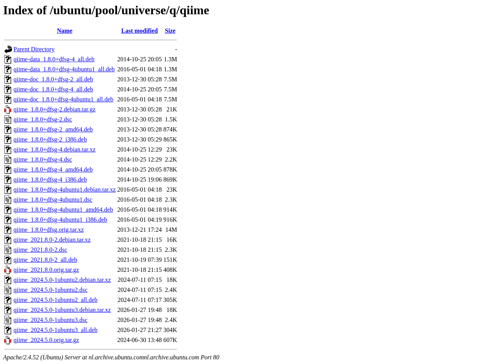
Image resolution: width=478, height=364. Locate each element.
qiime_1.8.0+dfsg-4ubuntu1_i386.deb (60, 219)
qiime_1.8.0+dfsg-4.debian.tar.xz (54, 149)
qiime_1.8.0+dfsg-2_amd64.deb (53, 129)
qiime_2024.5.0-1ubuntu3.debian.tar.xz (62, 310)
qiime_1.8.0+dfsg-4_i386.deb (50, 179)
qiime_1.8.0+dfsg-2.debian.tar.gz (54, 109)
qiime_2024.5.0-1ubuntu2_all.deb (55, 300)
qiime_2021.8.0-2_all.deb (45, 259)
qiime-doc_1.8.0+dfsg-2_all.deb (53, 79)
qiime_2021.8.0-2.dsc (40, 249)
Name (64, 30)
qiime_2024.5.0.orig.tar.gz (46, 340)
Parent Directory (34, 49)
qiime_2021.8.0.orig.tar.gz (46, 269)
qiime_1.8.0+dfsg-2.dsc (43, 119)
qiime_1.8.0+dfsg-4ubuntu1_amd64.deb (63, 209)
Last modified (139, 30)
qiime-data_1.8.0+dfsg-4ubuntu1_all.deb (64, 69)
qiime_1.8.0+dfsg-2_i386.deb (50, 139)
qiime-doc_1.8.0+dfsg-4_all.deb (53, 89)
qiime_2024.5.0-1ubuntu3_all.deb (55, 330)
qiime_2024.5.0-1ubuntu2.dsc (51, 289)
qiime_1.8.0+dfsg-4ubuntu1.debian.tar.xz (65, 189)
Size (170, 30)
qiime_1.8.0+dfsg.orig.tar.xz (49, 229)
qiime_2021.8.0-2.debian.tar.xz (52, 239)
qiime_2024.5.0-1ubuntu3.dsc (51, 320)
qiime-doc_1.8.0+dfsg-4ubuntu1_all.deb (63, 99)
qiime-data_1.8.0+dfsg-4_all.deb (54, 59)
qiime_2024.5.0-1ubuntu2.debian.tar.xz (62, 279)
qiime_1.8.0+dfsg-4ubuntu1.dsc (53, 199)
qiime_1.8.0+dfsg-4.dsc (43, 159)
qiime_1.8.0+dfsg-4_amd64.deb (53, 169)
